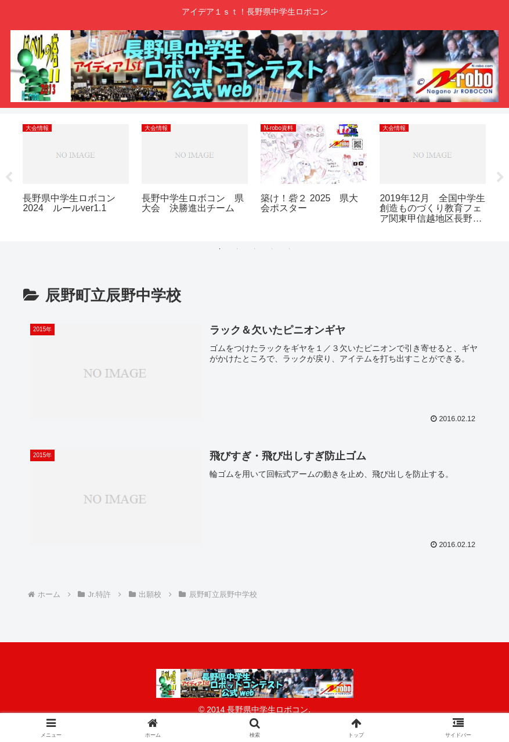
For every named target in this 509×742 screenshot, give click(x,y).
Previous (9, 177)
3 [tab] (255, 249)
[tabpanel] (76, 175)
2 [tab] (237, 249)
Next (500, 177)
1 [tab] (220, 249)
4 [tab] (272, 249)
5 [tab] (289, 249)
